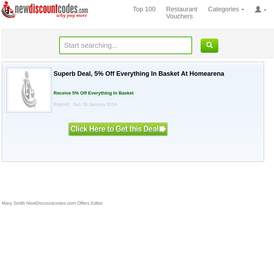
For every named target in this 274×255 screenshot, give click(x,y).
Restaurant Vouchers (181, 13)
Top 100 (144, 9)
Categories (226, 9)
